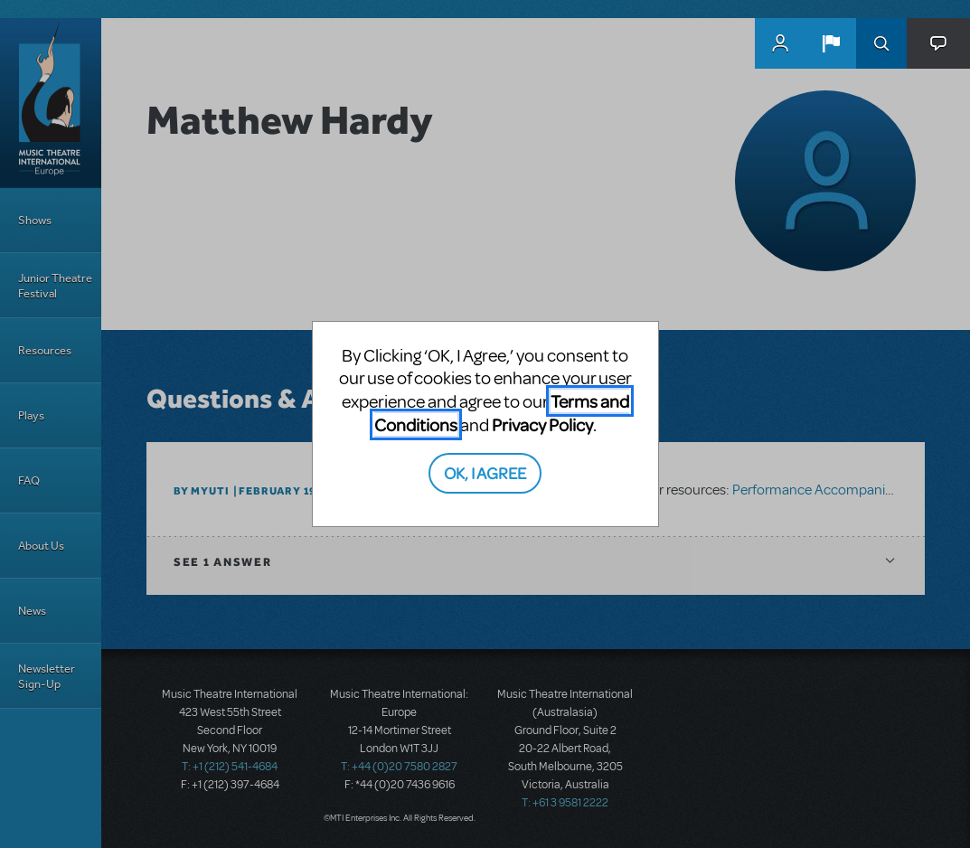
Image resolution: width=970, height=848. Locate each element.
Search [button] (881, 43)
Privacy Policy (542, 424)
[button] (830, 43)
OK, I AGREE (485, 472)
